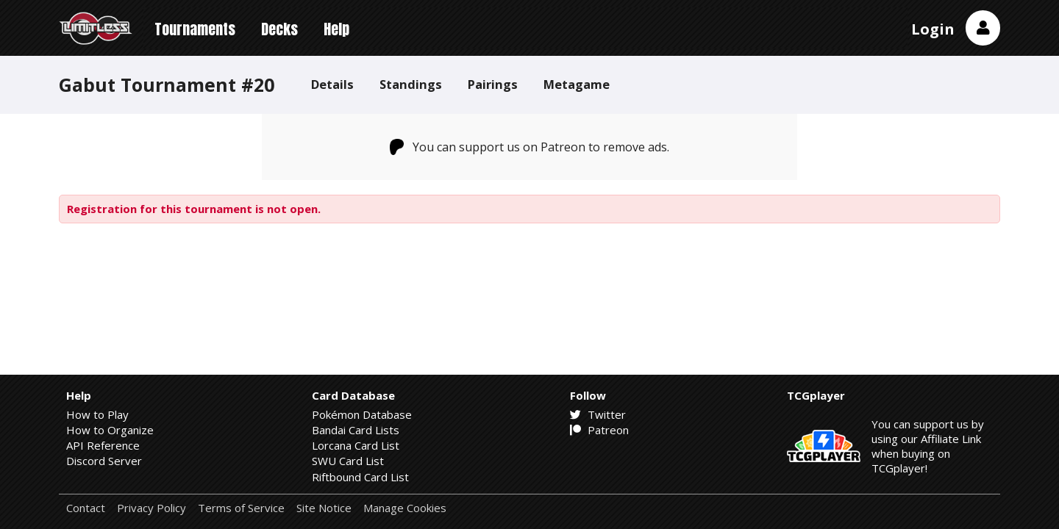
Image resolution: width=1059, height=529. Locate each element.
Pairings (493, 84)
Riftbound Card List (360, 476)
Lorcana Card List (355, 445)
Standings (410, 84)
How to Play (97, 414)
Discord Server (104, 460)
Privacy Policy (151, 508)
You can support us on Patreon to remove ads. (530, 147)
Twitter (598, 414)
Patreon (599, 429)
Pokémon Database (362, 414)
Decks (279, 29)
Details (332, 84)
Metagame (576, 84)
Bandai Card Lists (355, 429)
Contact (85, 508)
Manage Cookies (404, 508)
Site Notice (324, 508)
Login (933, 29)
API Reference (103, 445)
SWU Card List (348, 460)
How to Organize (110, 429)
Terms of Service (241, 508)
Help (336, 29)
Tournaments (194, 29)
